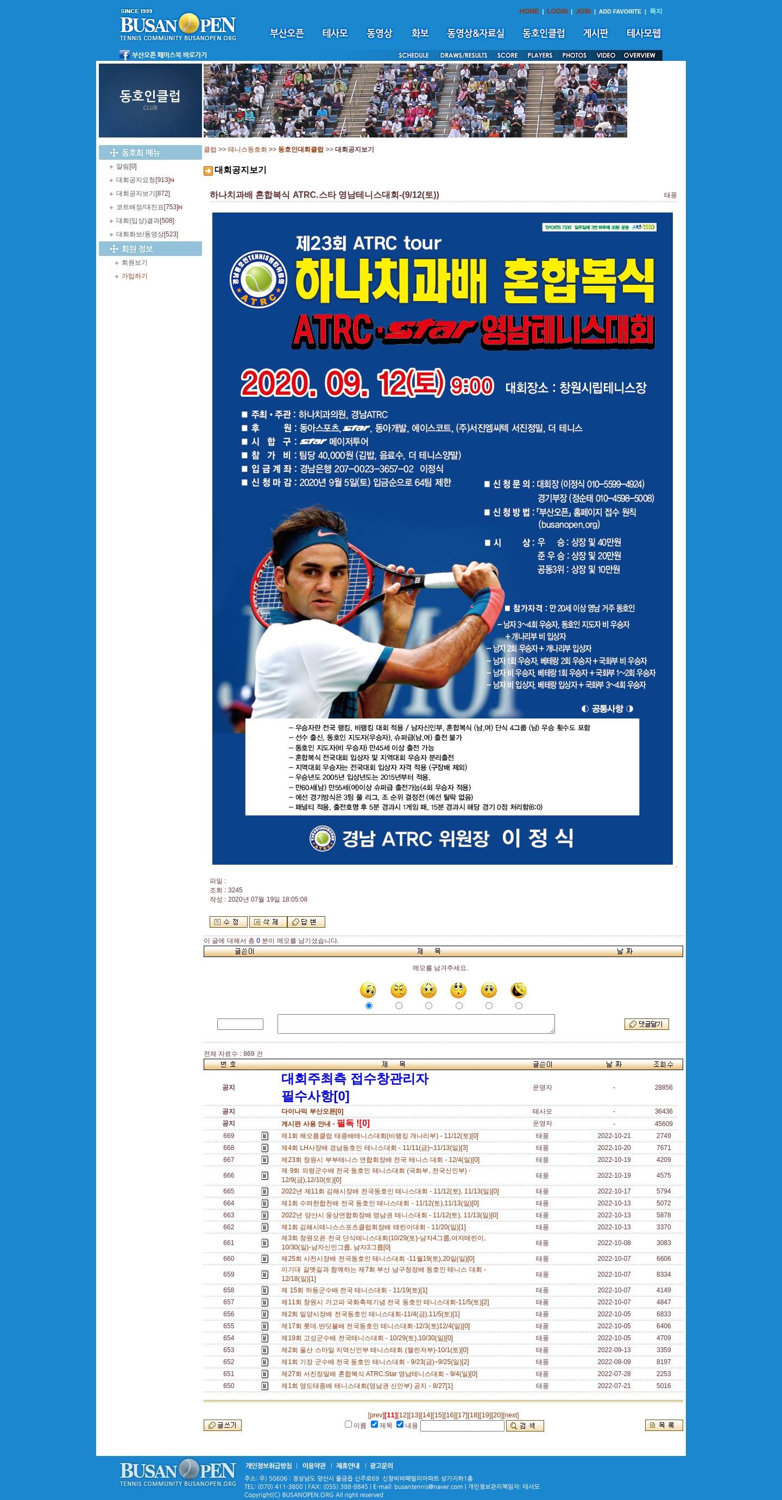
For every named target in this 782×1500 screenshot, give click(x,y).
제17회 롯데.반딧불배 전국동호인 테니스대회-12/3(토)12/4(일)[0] (377, 1326)
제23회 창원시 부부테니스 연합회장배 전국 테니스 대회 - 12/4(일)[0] (382, 1160)
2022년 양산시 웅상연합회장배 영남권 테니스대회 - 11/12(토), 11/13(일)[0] (391, 1215)
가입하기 (135, 276)
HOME (529, 11)
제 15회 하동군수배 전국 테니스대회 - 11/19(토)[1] (356, 1290)
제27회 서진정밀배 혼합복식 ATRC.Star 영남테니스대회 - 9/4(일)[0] (381, 1374)
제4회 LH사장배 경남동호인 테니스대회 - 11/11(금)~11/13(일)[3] (376, 1148)
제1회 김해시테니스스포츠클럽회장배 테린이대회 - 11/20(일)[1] (375, 1227)
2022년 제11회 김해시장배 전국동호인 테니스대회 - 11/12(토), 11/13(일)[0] (391, 1191)
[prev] (376, 1415)
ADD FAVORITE (620, 11)
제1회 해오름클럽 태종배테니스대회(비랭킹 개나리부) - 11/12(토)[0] (381, 1136)
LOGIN (557, 11)
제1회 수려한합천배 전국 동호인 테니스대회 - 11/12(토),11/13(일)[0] (381, 1203)
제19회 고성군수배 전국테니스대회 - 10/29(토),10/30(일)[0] (368, 1338)
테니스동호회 (247, 149)
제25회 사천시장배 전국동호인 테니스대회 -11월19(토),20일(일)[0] (379, 1258)
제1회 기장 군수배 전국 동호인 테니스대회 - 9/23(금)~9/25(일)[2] (376, 1362)
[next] (511, 1415)
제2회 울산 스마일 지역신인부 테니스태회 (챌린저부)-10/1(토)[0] (376, 1350)
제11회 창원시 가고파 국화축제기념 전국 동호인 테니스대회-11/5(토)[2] (387, 1302)
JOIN (583, 11)
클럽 (210, 149)
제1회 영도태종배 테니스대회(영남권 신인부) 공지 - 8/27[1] (368, 1386)
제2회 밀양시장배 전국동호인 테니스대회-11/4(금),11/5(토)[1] (372, 1314)
